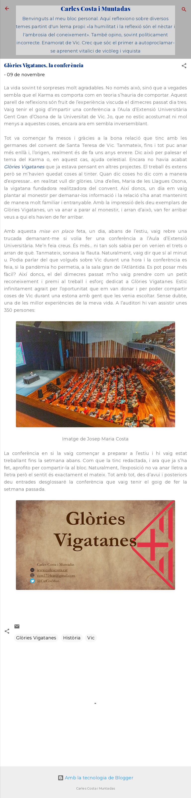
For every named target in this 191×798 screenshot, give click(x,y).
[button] (184, 66)
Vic (91, 638)
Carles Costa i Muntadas (96, 8)
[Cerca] (184, 10)
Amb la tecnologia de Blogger (95, 778)
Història (72, 638)
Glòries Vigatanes (24, 167)
